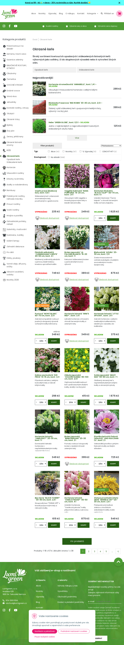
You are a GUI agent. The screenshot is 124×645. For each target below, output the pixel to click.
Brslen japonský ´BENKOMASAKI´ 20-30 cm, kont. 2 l (75, 438)
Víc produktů (77, 541)
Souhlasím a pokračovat (45, 631)
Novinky (42, 13)
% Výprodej (89, 151)
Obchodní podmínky (67, 596)
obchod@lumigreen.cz (16, 603)
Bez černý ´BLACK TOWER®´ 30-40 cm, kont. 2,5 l (47, 499)
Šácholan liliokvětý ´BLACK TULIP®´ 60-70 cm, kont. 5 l (106, 193)
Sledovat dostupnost (47, 218)
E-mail (91, 601)
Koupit (113, 218)
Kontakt (39, 607)
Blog (38, 602)
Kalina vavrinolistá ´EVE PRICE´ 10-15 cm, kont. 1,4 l (47, 376)
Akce (33, 13)
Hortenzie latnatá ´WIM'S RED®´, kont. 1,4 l (76, 314)
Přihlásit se (109, 13)
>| (118, 551)
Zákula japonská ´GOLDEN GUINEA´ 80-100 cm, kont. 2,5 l (76, 377)
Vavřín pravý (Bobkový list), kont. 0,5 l (46, 192)
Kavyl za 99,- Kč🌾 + (34, 2)
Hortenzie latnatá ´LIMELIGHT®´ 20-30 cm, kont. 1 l (46, 438)
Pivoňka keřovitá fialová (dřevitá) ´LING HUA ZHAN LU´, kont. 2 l (106, 438)
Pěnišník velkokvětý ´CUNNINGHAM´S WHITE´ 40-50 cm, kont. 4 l (46, 254)
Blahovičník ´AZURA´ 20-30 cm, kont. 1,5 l (105, 253)
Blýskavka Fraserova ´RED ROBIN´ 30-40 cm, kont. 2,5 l (75, 103)
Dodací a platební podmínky (71, 602)
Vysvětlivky (63, 591)
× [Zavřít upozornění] (119, 3)
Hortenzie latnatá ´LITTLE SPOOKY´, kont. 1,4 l (106, 314)
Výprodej (52, 13)
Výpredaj (40, 596)
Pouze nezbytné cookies (45, 637)
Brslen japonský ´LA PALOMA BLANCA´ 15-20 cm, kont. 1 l (75, 254)
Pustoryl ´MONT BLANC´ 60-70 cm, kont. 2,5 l (46, 314)
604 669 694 (12, 600)
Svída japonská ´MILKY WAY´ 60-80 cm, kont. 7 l (105, 376)
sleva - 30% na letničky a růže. (58, 2)
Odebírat (97, 638)
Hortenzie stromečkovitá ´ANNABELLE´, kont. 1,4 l (72, 84)
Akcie (38, 585)
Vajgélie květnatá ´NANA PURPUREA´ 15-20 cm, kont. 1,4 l (76, 193)
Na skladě (58, 157)
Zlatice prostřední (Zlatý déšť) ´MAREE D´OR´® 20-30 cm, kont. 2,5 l (106, 500)
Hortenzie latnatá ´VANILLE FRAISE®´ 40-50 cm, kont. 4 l (76, 500)
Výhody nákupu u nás (68, 585)
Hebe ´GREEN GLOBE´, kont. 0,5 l (63, 122)
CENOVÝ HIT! (109, 151)
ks (101, 218)
